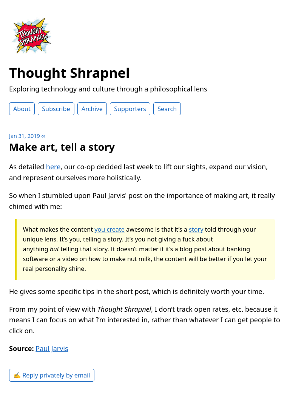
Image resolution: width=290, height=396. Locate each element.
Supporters (130, 109)
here (53, 166)
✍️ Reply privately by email (51, 375)
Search (167, 109)
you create (109, 229)
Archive (92, 109)
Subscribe (56, 109)
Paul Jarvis (51, 348)
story (196, 229)
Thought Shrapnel (69, 72)
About (22, 109)
